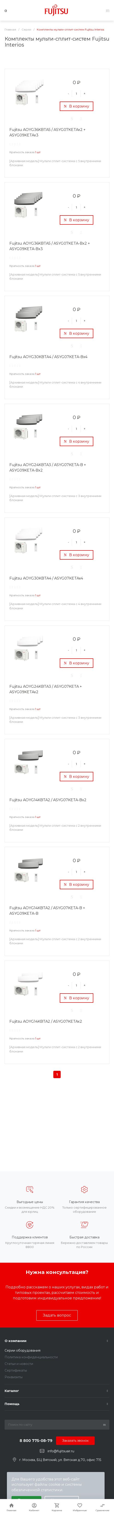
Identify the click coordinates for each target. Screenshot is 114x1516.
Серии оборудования (22, 1350)
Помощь (12, 1404)
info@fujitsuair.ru (61, 1451)
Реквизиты (14, 1377)
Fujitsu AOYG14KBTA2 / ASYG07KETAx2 (45, 1021)
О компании (15, 1341)
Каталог (12, 1391)
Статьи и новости (19, 1364)
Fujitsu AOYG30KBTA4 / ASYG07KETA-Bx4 (48, 357)
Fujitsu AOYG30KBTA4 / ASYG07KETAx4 (46, 578)
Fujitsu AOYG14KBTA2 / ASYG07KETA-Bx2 (47, 800)
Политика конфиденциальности (31, 1357)
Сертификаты (16, 1370)
